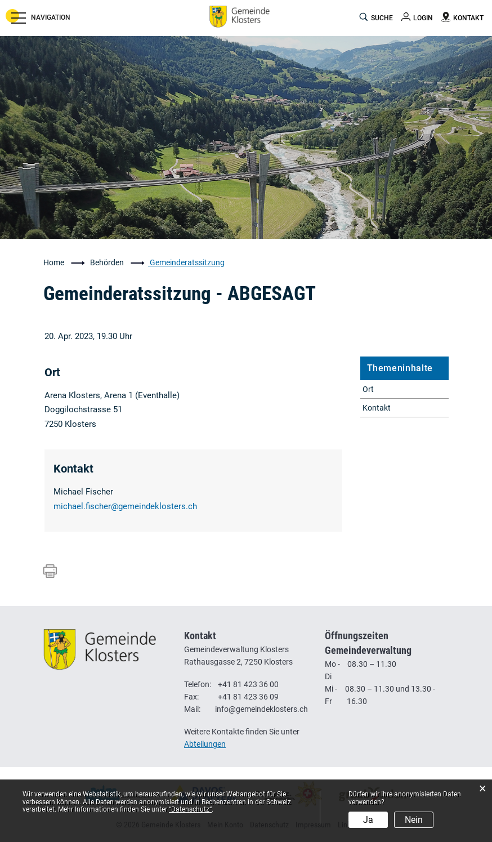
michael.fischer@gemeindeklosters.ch (125, 506)
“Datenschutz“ (190, 809)
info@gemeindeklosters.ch (261, 709)
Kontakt (377, 407)
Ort (368, 389)
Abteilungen (205, 744)
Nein (414, 819)
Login (423, 18)
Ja (368, 819)
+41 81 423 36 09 (248, 696)
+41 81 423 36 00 (248, 684)
